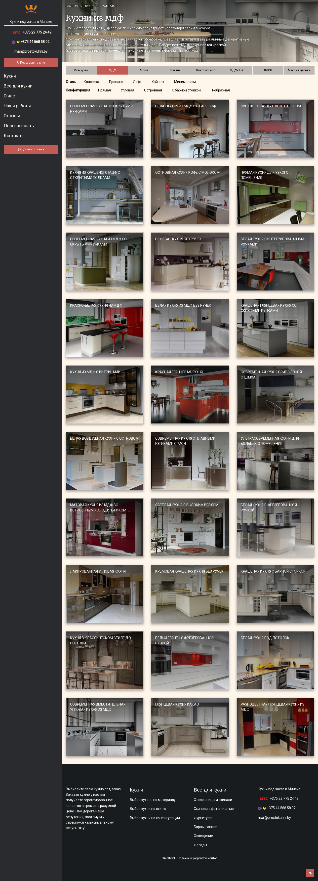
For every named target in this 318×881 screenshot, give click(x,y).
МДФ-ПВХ (237, 70)
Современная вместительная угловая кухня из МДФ (97, 707)
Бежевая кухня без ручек (178, 239)
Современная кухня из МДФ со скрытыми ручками (98, 241)
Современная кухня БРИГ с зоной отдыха (271, 374)
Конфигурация (78, 90)
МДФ (112, 70)
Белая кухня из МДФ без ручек (183, 305)
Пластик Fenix (206, 70)
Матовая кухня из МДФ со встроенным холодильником (98, 507)
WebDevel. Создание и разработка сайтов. (190, 858)
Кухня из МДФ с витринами (95, 372)
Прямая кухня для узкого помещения (264, 175)
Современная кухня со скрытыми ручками (101, 108)
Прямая (104, 90)
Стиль (71, 82)
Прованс (116, 82)
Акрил (143, 70)
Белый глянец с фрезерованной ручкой (184, 640)
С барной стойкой (186, 90)
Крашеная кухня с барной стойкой (273, 571)
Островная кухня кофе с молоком (187, 172)
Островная (153, 90)
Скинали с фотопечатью (214, 809)
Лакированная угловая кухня (98, 571)
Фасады (200, 845)
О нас (9, 95)
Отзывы (12, 115)
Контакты (13, 135)
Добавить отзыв (31, 149)
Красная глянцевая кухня (179, 372)
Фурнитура (203, 818)
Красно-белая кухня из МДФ (96, 305)
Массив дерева (299, 70)
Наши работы (17, 105)
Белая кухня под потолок (265, 638)
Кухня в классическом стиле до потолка (100, 640)
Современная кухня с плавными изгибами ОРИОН (185, 441)
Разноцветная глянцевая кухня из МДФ (272, 707)
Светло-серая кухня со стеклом (271, 106)
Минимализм (185, 82)
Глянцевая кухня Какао (177, 704)
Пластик (174, 70)
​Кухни (10, 76)
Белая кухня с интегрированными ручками (272, 241)
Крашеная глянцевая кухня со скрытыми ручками (269, 308)
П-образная (220, 90)
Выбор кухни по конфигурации (155, 818)
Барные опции (205, 827)
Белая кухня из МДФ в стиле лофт (186, 106)
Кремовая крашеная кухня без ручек (189, 571)
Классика (91, 82)
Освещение (203, 836)
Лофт (137, 82)
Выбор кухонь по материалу (153, 800)
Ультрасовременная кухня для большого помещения (270, 441)
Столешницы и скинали (213, 800)
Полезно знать (19, 125)
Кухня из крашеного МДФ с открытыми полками (95, 175)
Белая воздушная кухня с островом (104, 438)
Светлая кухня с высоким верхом (186, 505)
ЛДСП (268, 70)
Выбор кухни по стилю (148, 809)
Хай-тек (158, 82)
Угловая (127, 90)
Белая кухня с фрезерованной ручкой (269, 507)
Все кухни (81, 70)
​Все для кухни (18, 86)
